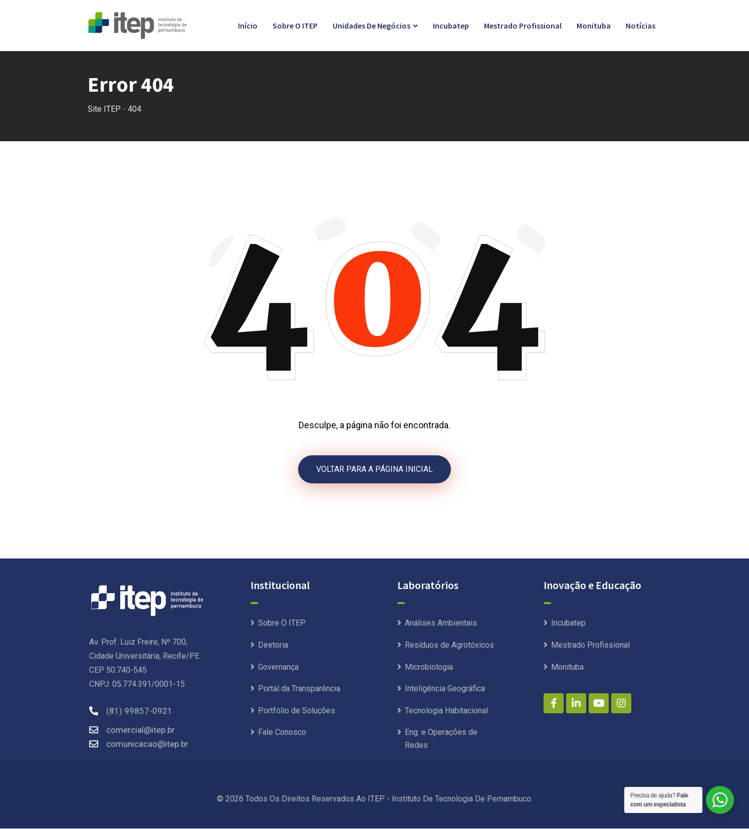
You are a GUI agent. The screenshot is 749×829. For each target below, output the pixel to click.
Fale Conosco (282, 733)
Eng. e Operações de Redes (441, 739)
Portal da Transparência (299, 689)
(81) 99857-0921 (139, 711)
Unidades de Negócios (371, 26)
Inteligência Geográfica (445, 689)
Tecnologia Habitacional (446, 711)
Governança (278, 667)
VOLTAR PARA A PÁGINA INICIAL (374, 469)
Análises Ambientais (441, 624)
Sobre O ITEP (295, 26)
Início (248, 26)
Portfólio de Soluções (296, 711)
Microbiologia (429, 667)
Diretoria (273, 646)
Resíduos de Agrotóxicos (449, 646)
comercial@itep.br (140, 730)
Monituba (594, 26)
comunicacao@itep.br (147, 744)
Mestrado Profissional (523, 26)
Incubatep (451, 26)
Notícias (640, 26)
